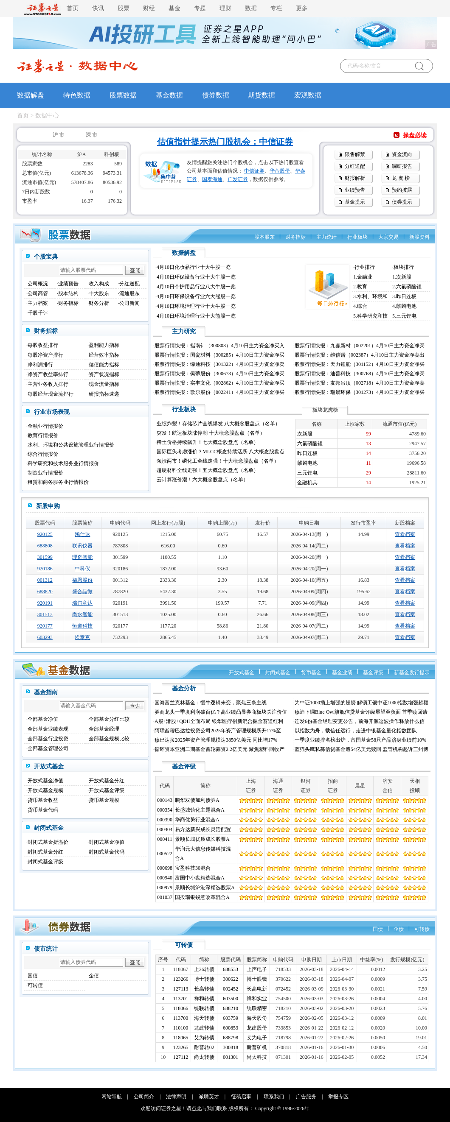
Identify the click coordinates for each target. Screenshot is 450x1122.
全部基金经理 (104, 729)
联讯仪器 (82, 546)
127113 (180, 989)
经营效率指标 (104, 355)
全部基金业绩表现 (48, 729)
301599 (45, 557)
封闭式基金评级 (45, 862)
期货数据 (261, 95)
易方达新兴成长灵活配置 (203, 829)
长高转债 (204, 989)
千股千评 (38, 313)
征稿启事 (241, 1097)
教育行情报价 (43, 435)
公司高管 (38, 293)
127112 (180, 1057)
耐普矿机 (257, 1047)
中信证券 (254, 171)
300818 (230, 1047)
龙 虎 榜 (401, 178)
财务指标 (295, 237)
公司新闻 (129, 303)
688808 (45, 546)
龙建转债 (204, 1028)
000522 (164, 854)
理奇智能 (82, 557)
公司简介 (144, 1097)
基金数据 (169, 95)
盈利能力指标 (104, 345)
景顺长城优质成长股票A (202, 839)
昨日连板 (406, 296)
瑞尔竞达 (82, 603)
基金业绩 (342, 672)
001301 (230, 1057)
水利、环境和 (372, 296)
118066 (180, 1008)
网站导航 (111, 1097)
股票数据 (123, 95)
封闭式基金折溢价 (48, 842)
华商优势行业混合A (197, 820)
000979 (164, 887)
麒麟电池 (406, 306)
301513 (45, 614)
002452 (230, 989)
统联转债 (204, 1008)
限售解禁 (355, 154)
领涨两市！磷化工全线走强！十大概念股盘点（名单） (218, 461)
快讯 (98, 8)
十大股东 (99, 293)
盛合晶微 (82, 591)
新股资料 (419, 237)
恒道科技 (82, 626)
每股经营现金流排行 (50, 394)
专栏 (276, 8)
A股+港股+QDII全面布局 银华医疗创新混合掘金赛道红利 (219, 721)
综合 (362, 306)
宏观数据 (307, 95)
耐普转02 (204, 1047)
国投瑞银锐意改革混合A (202, 897)
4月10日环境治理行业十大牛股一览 (196, 306)
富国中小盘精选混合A (200, 878)
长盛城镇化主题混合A (200, 810)
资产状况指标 (104, 374)
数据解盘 (30, 95)
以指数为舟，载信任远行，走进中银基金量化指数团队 (356, 731)
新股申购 (48, 506)
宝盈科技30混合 (193, 868)
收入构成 (99, 284)
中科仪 (82, 569)
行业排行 (364, 267)
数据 (251, 8)
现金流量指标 (104, 384)
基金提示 (355, 202)
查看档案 (405, 534)
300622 (230, 979)
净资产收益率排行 (48, 374)
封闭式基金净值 (106, 842)
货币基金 (311, 672)
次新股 (403, 277)
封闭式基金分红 (45, 852)
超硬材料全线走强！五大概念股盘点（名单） (208, 470)
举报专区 (338, 1097)
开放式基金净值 (45, 781)
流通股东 (129, 293)
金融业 (364, 277)
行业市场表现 (52, 412)
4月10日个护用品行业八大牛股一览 (196, 287)
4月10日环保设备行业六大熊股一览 (196, 296)
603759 (230, 1018)
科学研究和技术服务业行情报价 (63, 463)
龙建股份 (257, 1028)
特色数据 (76, 95)
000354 (164, 810)
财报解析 (355, 178)
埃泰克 (82, 637)
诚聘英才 (209, 1097)
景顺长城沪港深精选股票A (205, 887)
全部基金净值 (43, 719)
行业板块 (357, 237)
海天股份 (257, 1018)
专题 (200, 8)
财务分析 (99, 303)
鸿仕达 (82, 534)
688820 (45, 591)
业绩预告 (355, 190)
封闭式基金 (277, 672)
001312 (45, 580)
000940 (164, 878)
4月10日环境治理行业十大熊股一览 (196, 316)
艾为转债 (204, 1038)
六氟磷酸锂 (409, 287)
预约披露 (402, 190)
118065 (180, 1038)
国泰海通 (212, 179)
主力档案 (38, 303)
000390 (164, 820)
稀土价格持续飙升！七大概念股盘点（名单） (208, 442)
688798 (230, 1038)
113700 (180, 1018)
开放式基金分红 (106, 781)
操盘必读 (415, 135)
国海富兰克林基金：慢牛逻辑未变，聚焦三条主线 (211, 703)
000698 (164, 868)
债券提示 (402, 202)
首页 (73, 8)
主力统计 (326, 237)
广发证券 (238, 179)
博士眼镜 (257, 979)
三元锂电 (406, 316)
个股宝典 (46, 257)
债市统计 (46, 949)
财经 (149, 8)
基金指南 (46, 692)
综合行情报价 (43, 454)
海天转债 (204, 1018)
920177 (45, 626)
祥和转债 (204, 999)
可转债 (422, 929)
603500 (230, 999)
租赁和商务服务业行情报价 (58, 482)
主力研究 (184, 331)
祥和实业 (257, 999)
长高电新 (257, 989)
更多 (302, 8)
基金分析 (184, 688)
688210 (230, 1008)
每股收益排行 (43, 345)
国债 (378, 929)
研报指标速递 (104, 394)
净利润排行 (40, 365)
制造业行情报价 (45, 473)
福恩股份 (82, 580)
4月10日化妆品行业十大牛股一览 (194, 267)
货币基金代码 (43, 810)
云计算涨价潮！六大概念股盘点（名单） (202, 480)
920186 (45, 569)
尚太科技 (257, 1057)
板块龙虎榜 (325, 410)
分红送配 (355, 166)
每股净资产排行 (45, 355)
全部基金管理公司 (48, 748)
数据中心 (47, 115)
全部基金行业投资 (48, 739)
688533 (230, 969)
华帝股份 (280, 171)
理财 (225, 8)
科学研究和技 (372, 316)
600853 (230, 1028)
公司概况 (38, 284)
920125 (45, 534)
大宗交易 (388, 237)
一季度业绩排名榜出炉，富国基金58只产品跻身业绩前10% (360, 740)
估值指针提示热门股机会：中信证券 (225, 141)
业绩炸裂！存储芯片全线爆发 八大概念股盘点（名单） (218, 424)
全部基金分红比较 (109, 719)
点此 (196, 1108)
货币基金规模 (104, 800)
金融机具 (307, 483)
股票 (123, 8)
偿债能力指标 (104, 365)
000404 (164, 829)
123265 (180, 1047)
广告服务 (306, 1097)
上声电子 (257, 969)
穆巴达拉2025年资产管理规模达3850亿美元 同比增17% (216, 740)
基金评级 (373, 672)
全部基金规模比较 (109, 739)
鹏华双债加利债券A (197, 800)
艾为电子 (257, 1038)
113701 (180, 999)
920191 (45, 603)
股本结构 (68, 293)
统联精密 (257, 1008)
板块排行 (404, 267)
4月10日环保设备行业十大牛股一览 (196, 277)
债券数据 (215, 95)
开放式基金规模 (45, 790)
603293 (45, 637)
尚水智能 (82, 614)
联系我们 (274, 1097)
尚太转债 (204, 1057)
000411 (164, 839)
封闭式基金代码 (106, 852)
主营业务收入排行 (48, 384)
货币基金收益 (43, 800)
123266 (180, 979)
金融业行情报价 (45, 426)
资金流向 (402, 154)
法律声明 (176, 1097)
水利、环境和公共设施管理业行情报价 (71, 445)
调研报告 (402, 166)
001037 (164, 897)
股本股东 (264, 237)
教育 (362, 287)
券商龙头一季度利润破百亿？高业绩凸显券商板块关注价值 (221, 712)
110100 (180, 1028)
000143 (164, 800)
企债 (399, 929)
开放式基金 (241, 672)
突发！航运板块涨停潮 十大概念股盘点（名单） (211, 433)
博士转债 (204, 979)
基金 (174, 8)
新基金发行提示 (412, 672)
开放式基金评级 (106, 790)
